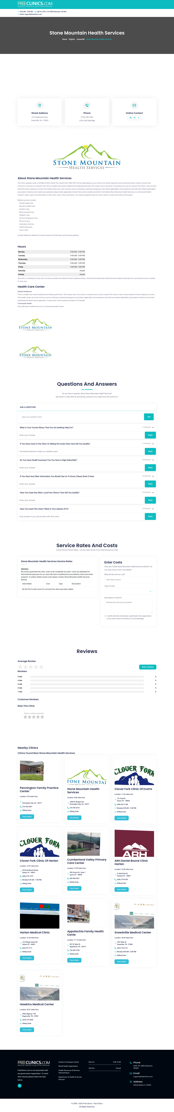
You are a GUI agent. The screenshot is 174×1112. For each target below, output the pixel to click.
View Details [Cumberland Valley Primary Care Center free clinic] (74, 888)
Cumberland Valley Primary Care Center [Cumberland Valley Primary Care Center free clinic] (86, 861)
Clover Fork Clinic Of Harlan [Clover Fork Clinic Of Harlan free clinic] (39, 861)
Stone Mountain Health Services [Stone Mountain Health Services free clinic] (83, 790)
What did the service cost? (114, 574)
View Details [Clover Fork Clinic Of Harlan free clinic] (27, 890)
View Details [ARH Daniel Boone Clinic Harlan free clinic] (122, 890)
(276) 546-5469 (85, 121)
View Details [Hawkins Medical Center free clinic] (27, 1030)
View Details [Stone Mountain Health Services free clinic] (74, 818)
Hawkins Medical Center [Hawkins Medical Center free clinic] (37, 1004)
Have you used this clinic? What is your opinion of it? (44, 509)
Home (64, 39)
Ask (148, 417)
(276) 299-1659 (87, 117)
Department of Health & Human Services (70, 1078)
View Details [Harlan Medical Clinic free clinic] (27, 958)
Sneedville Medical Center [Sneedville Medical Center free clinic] (133, 932)
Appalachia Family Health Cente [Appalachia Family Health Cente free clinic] (85, 933)
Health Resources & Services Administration (69, 1072)
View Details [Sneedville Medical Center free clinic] (122, 962)
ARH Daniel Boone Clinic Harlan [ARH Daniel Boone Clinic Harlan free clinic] (131, 862)
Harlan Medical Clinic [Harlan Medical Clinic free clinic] (35, 932)
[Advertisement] (87, 70)
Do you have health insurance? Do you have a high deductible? (48, 460)
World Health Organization (68, 1066)
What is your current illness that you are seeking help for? (46, 427)
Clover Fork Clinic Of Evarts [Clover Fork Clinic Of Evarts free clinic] (133, 789)
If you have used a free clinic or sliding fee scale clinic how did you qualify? (55, 444)
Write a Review (148, 667)
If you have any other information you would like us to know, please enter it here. (57, 476)
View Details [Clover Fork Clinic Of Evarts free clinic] (122, 818)
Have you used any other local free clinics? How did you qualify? (49, 492)
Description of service (113, 598)
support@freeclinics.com (33, 14)
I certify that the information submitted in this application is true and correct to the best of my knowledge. (129, 617)
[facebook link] (20, 1086)
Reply (150, 435)
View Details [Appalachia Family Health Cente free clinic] (74, 960)
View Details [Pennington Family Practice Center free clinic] (27, 817)
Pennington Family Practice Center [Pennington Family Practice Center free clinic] (39, 789)
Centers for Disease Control (68, 1062)
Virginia (72, 39)
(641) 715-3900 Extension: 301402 (54, 12)
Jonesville (80, 39)
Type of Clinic (109, 586)
